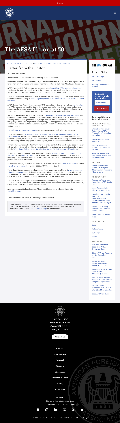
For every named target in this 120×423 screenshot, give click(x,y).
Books (94, 237)
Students (60, 366)
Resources (60, 372)
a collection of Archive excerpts (23, 130)
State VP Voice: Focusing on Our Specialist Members (102, 255)
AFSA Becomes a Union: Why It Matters (101, 140)
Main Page (98, 77)
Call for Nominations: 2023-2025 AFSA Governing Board (100, 247)
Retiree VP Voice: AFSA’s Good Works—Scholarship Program (102, 271)
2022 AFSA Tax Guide (100, 294)
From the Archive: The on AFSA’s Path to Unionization (101, 155)
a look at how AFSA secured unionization (65, 88)
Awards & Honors (60, 378)
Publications (60, 354)
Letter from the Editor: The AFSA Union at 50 (100, 189)
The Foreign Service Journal (21, 63)
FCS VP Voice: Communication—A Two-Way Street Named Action (102, 288)
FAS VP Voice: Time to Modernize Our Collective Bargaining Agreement (102, 279)
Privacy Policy (82, 418)
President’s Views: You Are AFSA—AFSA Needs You (102, 182)
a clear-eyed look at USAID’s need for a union (61, 115)
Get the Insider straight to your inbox (101, 96)
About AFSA (60, 389)
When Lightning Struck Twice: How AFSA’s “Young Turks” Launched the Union (101, 132)
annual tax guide (69, 164)
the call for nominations (17, 166)
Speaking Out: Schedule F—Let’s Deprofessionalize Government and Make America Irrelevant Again (101, 198)
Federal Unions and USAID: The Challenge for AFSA (101, 147)
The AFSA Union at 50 (62, 63)
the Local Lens (27, 155)
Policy (60, 383)
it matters (77, 105)
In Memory (96, 233)
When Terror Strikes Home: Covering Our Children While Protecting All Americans (45, 149)
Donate (60, 3)
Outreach (60, 360)
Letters (95, 225)
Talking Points (97, 229)
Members (60, 348)
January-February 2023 (43, 63)
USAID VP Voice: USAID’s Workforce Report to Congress (99, 263)
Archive (96, 81)
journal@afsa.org (14, 191)
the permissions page (38, 209)
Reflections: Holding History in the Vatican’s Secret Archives (101, 209)
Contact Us (60, 337)
